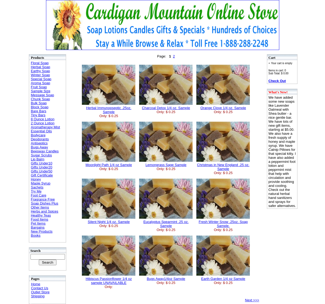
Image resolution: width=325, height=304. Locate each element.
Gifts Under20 (41, 167)
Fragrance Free (43, 199)
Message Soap (42, 95)
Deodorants (40, 139)
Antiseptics (39, 143)
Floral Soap (39, 63)
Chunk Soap (40, 99)
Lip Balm (37, 159)
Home (35, 284)
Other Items (40, 207)
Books (35, 235)
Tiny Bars (38, 115)
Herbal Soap (40, 67)
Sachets (37, 187)
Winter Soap (40, 75)
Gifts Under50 (41, 171)
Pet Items (38, 223)
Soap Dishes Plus (44, 203)
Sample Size (40, 91)
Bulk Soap (39, 103)
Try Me (36, 191)
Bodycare (38, 135)
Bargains (37, 227)
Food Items (39, 219)
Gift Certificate (42, 175)
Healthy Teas (41, 215)
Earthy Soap (40, 71)
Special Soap (41, 79)
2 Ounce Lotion (42, 123)
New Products (41, 231)
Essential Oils (41, 131)
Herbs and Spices (44, 211)
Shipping (38, 296)
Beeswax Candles (45, 151)
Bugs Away (39, 147)
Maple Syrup (40, 183)
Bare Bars (38, 111)
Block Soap (39, 107)
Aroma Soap (40, 83)
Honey (36, 179)
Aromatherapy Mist (45, 127)
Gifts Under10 (41, 163)
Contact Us (39, 288)
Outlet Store (40, 292)
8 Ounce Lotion (42, 119)
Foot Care (38, 195)
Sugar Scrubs (41, 155)
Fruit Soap (39, 87)
